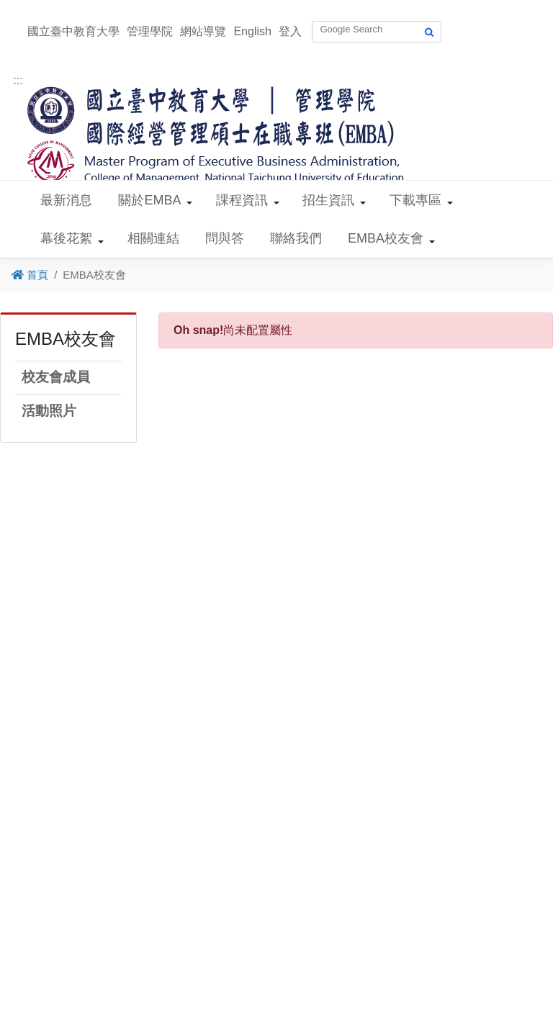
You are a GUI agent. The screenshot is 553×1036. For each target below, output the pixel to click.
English (252, 31)
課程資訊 (242, 200)
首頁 (30, 275)
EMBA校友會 (385, 238)
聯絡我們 (296, 238)
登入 (290, 31)
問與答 (224, 238)
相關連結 (153, 238)
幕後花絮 (66, 238)
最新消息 (66, 200)
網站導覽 (203, 31)
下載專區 (415, 200)
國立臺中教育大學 (73, 31)
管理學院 (150, 31)
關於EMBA (149, 200)
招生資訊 (328, 200)
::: (17, 80)
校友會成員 (56, 376)
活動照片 (49, 410)
